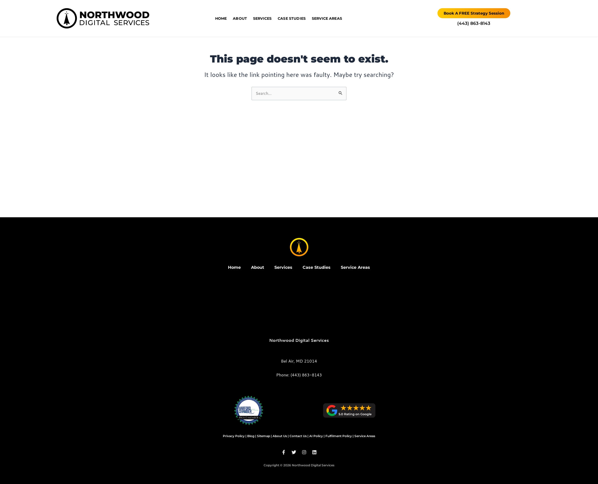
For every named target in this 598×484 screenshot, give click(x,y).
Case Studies (292, 18)
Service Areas (327, 18)
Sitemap (263, 436)
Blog (250, 436)
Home (221, 18)
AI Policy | (317, 436)
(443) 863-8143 (306, 375)
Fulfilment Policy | (339, 436)
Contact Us (298, 436)
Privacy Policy (234, 436)
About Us (280, 436)
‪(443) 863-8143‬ (473, 23)
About (240, 18)
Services (262, 18)
